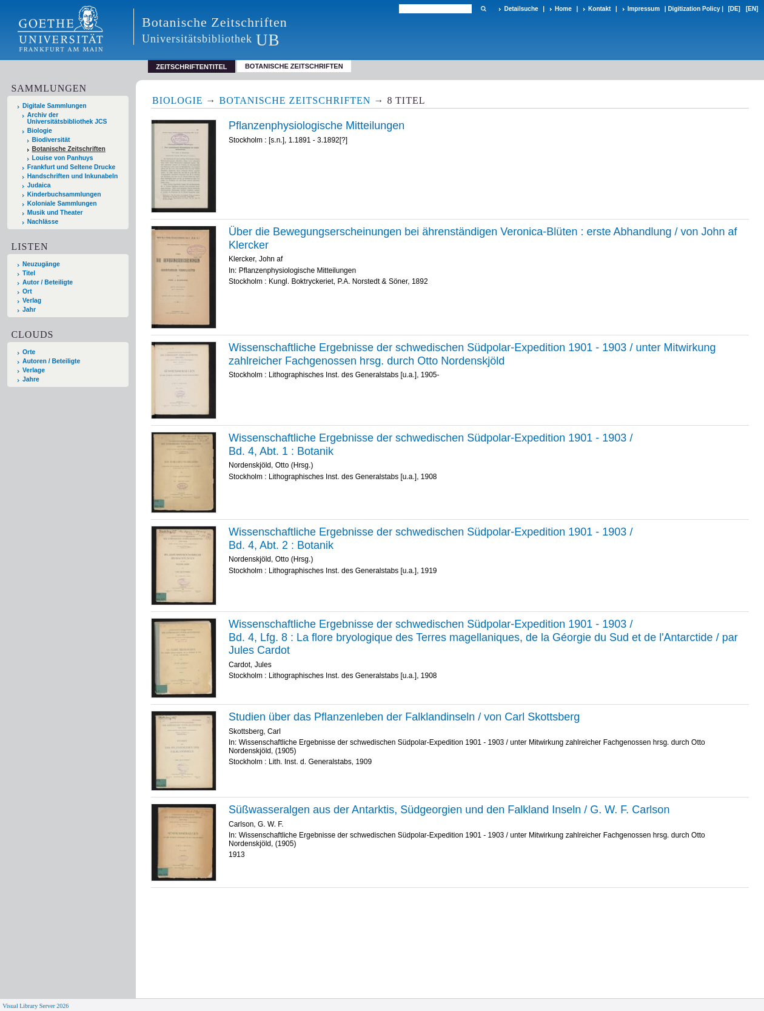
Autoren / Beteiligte (51, 361)
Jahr (29, 309)
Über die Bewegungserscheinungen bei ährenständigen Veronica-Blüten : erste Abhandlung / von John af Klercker (483, 238)
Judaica (39, 185)
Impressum (644, 8)
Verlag (31, 300)
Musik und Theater (55, 212)
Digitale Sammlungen (54, 105)
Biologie (39, 130)
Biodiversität (51, 139)
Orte (28, 352)
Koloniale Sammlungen (62, 203)
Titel (28, 273)
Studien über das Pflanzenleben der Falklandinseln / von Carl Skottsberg (404, 717)
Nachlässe (42, 221)
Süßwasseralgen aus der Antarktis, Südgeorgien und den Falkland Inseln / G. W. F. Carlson (449, 810)
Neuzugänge (41, 264)
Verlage (33, 370)
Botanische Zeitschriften (294, 66)
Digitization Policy (694, 8)
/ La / (483, 637)
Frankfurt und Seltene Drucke (71, 167)
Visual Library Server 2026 (35, 1006)
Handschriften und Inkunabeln (72, 176)
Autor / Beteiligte (47, 282)
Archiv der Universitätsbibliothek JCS (67, 118)
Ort (27, 291)
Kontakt (599, 8)
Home (563, 8)
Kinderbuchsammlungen (64, 194)
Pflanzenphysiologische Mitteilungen (316, 125)
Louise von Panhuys (62, 158)
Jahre (30, 379)
